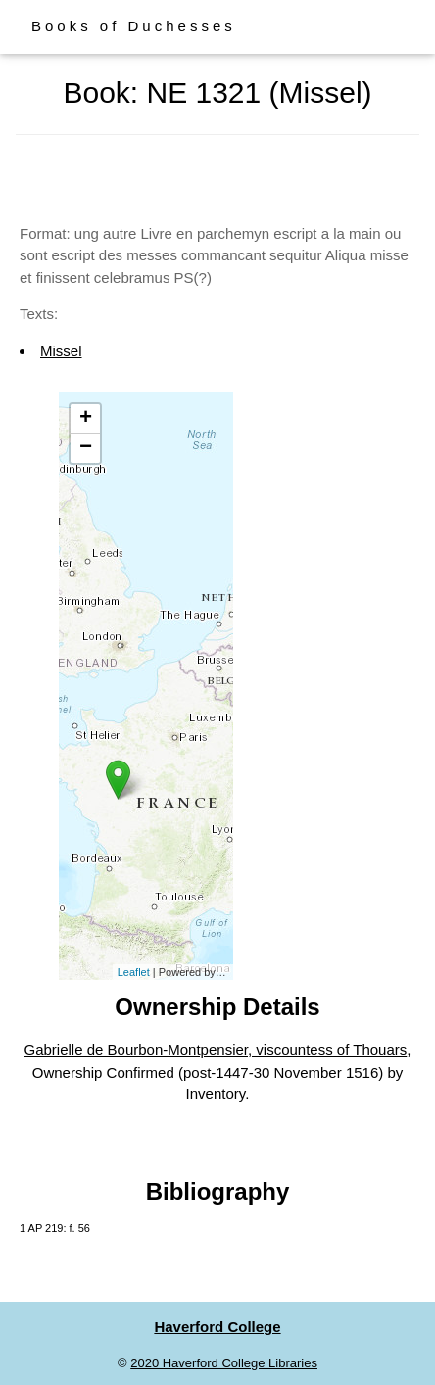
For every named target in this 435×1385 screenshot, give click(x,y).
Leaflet (134, 972)
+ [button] (85, 419)
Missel (61, 351)
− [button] (85, 448)
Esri (227, 972)
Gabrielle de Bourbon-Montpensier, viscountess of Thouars (216, 1049)
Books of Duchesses (133, 26)
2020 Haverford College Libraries (223, 1363)
